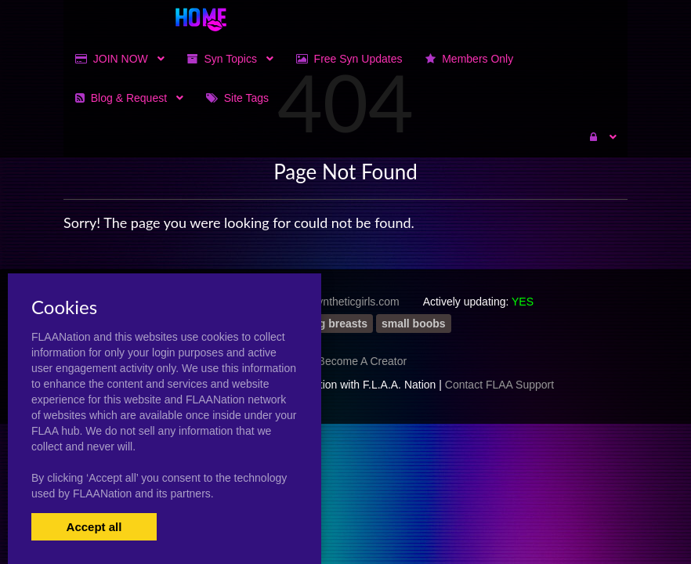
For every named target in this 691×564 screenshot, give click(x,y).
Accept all (94, 526)
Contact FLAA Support (499, 384)
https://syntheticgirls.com (339, 301)
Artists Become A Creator (345, 361)
